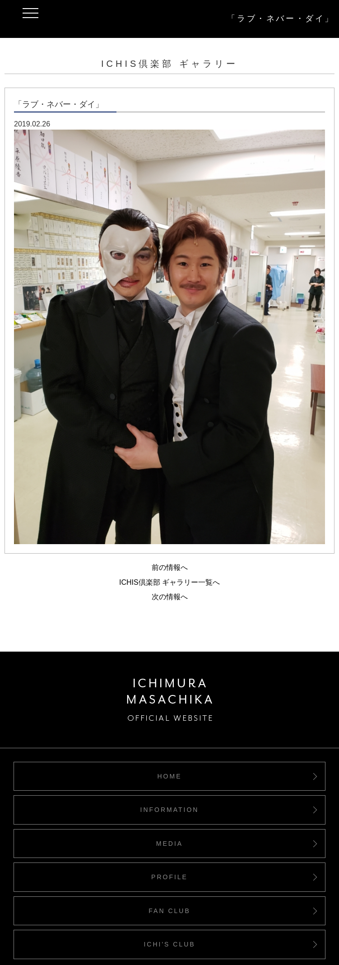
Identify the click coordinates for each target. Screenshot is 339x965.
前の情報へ (170, 567)
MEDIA (169, 843)
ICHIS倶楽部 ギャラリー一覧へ (169, 582)
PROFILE (169, 877)
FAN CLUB (169, 910)
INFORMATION (169, 809)
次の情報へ (170, 597)
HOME (170, 776)
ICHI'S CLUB (169, 944)
